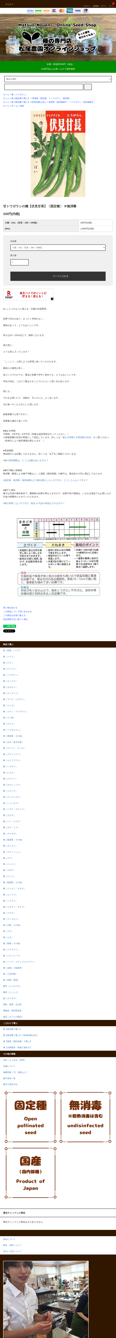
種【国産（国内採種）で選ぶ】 (17, 1041)
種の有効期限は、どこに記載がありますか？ (26, 460)
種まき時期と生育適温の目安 (77, 437)
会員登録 (96, 4)
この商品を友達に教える (14, 615)
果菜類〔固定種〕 (40, 98)
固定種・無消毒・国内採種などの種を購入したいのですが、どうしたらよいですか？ (46, 480)
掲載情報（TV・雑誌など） (15, 1072)
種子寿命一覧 (9, 1078)
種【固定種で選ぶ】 (20, 98)
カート (111, 4)
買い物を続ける (10, 607)
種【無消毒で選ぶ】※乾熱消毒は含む (28, 102)
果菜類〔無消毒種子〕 (59, 102)
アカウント (87, 4)
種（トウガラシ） (19, 95)
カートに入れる (58, 276)
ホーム (6, 95)
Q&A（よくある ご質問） (14, 1060)
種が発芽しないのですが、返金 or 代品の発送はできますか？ (34, 503)
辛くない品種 (17, 106)
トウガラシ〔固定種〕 (61, 98)
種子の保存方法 (10, 1084)
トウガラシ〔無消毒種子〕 (83, 102)
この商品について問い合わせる (17, 611)
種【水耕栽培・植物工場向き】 (17, 1047)
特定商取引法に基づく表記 (15, 619)
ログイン (104, 4)
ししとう (9, 361)
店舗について (9, 1066)
